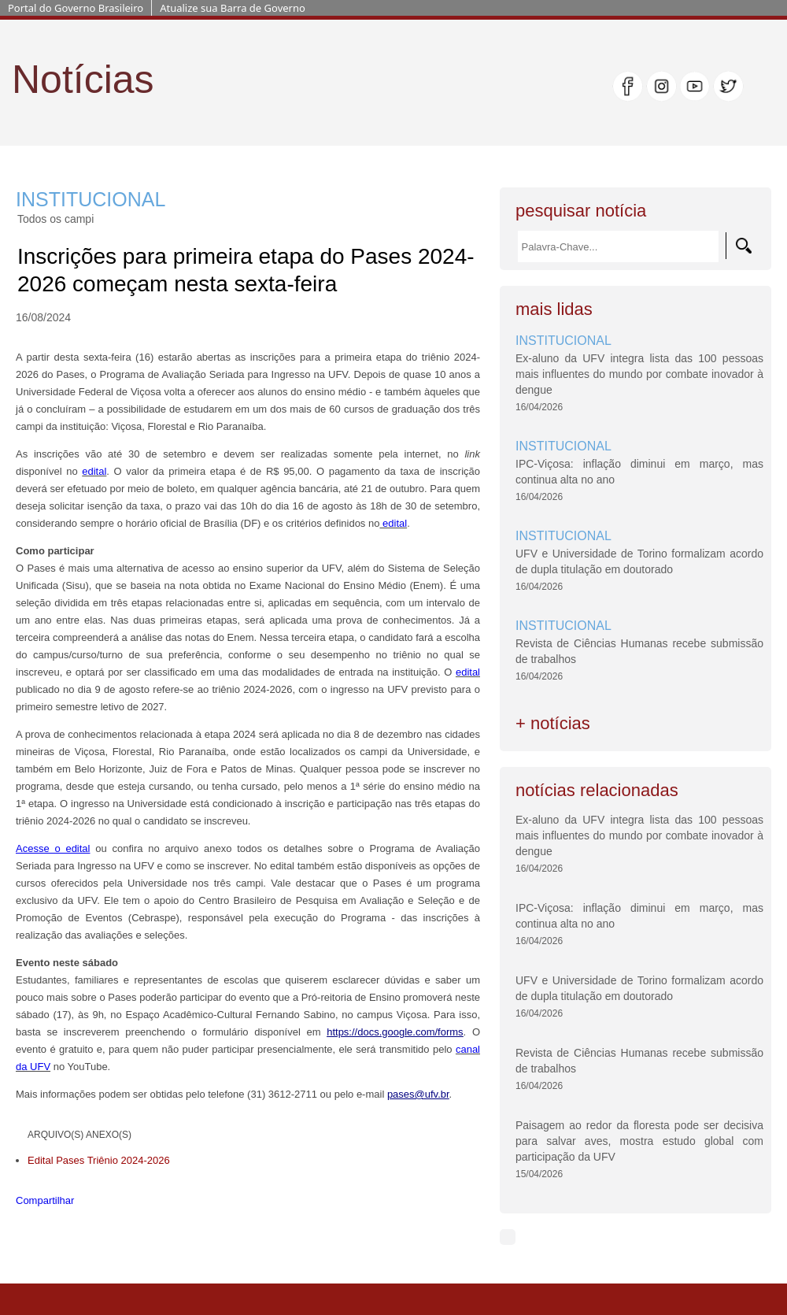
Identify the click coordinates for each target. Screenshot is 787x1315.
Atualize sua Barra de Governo (232, 8)
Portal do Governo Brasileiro (75, 8)
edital (94, 471)
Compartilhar (45, 1200)
